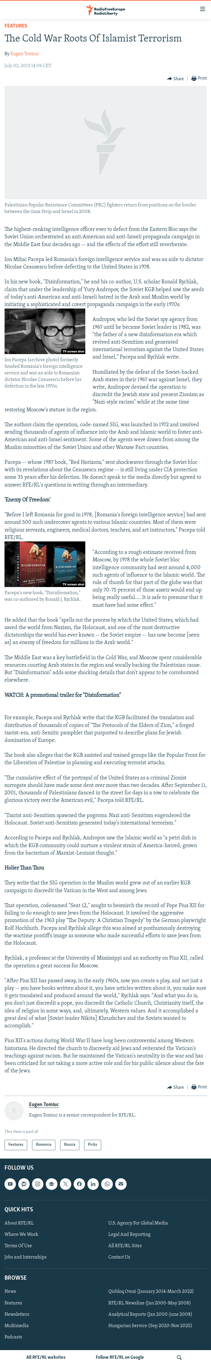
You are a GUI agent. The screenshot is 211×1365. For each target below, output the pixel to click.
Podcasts (13, 1337)
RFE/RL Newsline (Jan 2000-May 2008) (149, 1303)
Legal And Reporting (129, 1234)
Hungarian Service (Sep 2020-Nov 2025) (150, 1325)
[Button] (175, 78)
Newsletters (16, 1314)
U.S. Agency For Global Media (138, 1223)
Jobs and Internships (25, 1257)
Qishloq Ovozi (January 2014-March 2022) (151, 1291)
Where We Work (21, 1234)
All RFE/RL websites (46, 1357)
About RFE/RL (19, 1223)
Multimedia (16, 1325)
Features (15, 26)
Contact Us (119, 1257)
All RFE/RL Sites (125, 1246)
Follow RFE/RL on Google (120, 1357)
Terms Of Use (18, 1246)
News (10, 1291)
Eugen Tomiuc (24, 54)
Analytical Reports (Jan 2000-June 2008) (150, 1314)
